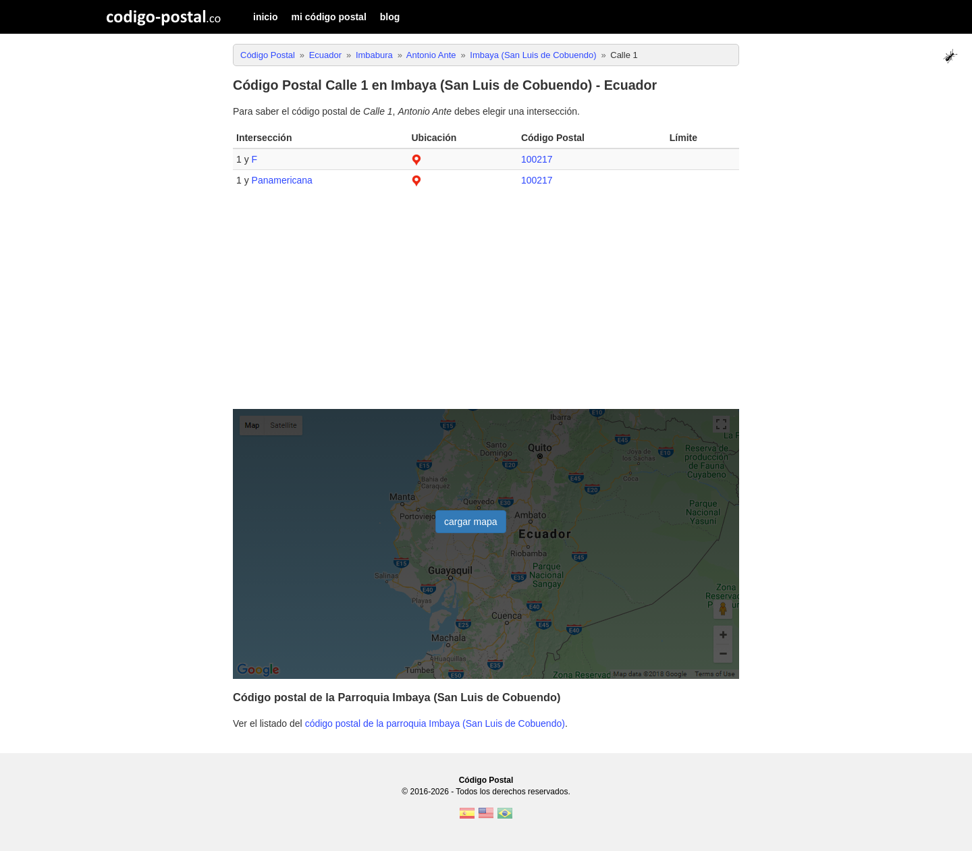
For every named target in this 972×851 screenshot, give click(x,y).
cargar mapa (470, 521)
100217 (537, 159)
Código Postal (486, 780)
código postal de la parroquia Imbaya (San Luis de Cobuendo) (435, 723)
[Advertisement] (486, 305)
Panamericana (282, 180)
